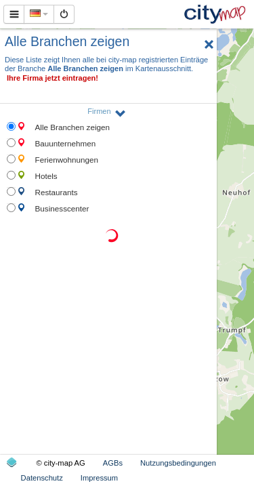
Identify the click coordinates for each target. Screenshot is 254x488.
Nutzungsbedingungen (178, 463)
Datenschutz (42, 478)
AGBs (113, 463)
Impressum (99, 478)
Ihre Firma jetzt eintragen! (52, 78)
